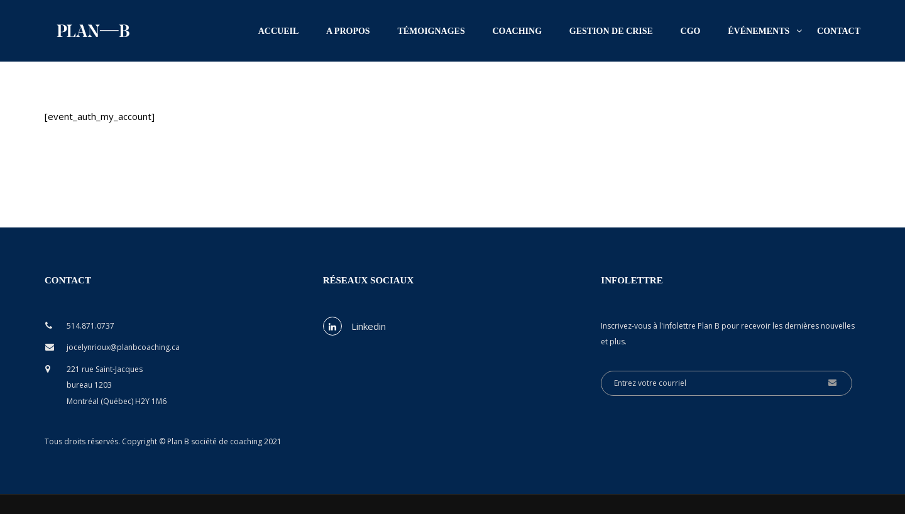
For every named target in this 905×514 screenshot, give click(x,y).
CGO (691, 31)
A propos (348, 31)
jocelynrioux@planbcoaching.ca (123, 347)
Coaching (517, 31)
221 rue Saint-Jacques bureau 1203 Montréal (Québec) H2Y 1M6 (117, 385)
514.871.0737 (90, 325)
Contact (838, 31)
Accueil (278, 31)
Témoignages (430, 31)
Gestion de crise (611, 31)
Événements (758, 31)
